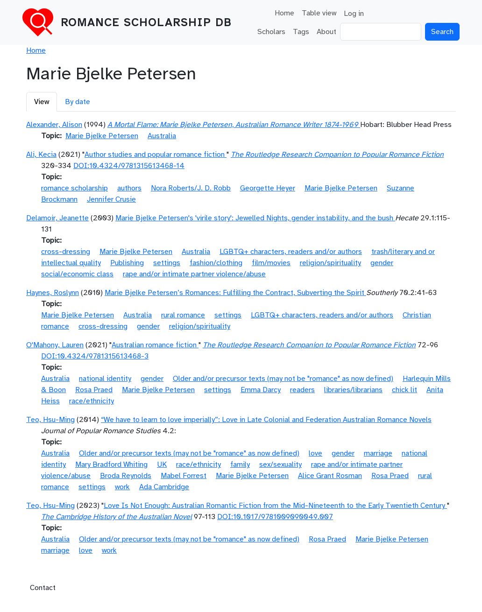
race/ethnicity (91, 401)
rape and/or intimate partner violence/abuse (194, 274)
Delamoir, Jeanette (57, 218)
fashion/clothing (216, 262)
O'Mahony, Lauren (55, 345)
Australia (162, 136)
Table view (319, 13)
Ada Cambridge (164, 487)
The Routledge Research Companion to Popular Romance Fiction (337, 154)
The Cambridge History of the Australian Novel (116, 516)
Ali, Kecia (41, 154)
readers (302, 389)
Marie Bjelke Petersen (101, 136)
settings (166, 262)
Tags (301, 31)
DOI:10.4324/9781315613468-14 (128, 165)
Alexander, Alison (54, 124)
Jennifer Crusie (111, 199)
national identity (105, 378)
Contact (43, 587)
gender (381, 262)
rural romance (183, 315)
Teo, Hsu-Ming (50, 419)
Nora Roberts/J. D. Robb (191, 188)
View (41, 101)
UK (162, 464)
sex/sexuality (280, 464)
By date (77, 101)
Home (284, 13)
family (240, 464)
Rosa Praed (94, 389)
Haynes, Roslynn (52, 292)
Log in (354, 13)
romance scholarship (74, 188)
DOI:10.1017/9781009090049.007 (275, 516)
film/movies (271, 262)
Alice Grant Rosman (330, 475)
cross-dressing (65, 251)
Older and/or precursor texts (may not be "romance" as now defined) (283, 378)
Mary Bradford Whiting (111, 464)
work (122, 487)
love (315, 453)
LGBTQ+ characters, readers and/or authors (291, 251)
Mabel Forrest (183, 475)
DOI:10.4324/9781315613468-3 (95, 356)
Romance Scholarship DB (146, 22)
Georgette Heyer (267, 188)
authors (129, 188)
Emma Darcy (261, 389)
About (326, 31)
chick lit (404, 389)
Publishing (127, 262)
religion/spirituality (330, 262)
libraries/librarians (353, 389)
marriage (378, 453)
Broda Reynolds (125, 475)
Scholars (271, 31)
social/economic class (77, 274)
